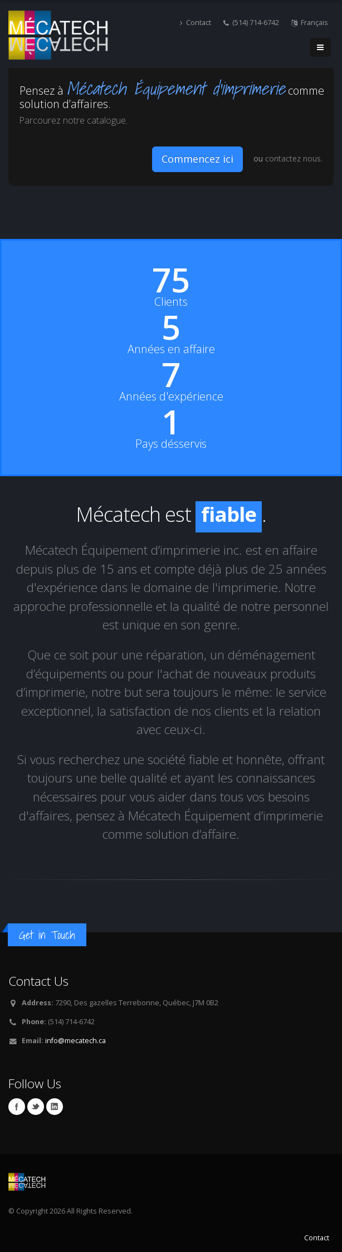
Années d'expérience (171, 396)
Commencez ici (197, 158)
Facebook (16, 1106)
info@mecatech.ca (75, 1040)
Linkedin (54, 1106)
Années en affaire (171, 349)
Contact (195, 22)
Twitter (35, 1106)
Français (309, 22)
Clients (171, 301)
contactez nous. (294, 158)
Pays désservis (171, 443)
